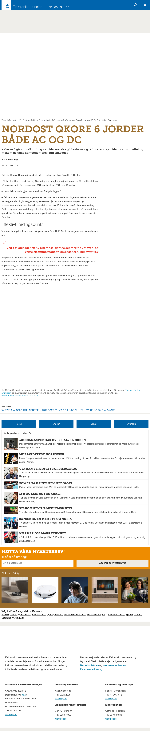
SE (56, 7)
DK (62, 7)
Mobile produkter (74, 614)
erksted (7, 617)
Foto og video (9, 614)
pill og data (133, 614)
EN (50, 7)
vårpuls (7, 410)
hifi (80, 410)
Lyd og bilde (54, 614)
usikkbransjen (97, 614)
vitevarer (39, 614)
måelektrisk (116, 614)
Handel (24, 614)
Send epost (11, 715)
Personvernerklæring (91, 669)
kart (24, 695)
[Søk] (135, 5)
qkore (111, 410)
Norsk (19, 424)
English (56, 424)
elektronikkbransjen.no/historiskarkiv (20, 395)
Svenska (131, 424)
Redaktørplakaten (89, 665)
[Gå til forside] (21, 5)
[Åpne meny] (145, 5)
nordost (48, 410)
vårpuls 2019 (94, 410)
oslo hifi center (27, 410)
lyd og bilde (66, 410)
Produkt (19, 617)
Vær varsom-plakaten (114, 665)
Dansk (93, 424)
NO (67, 7)
